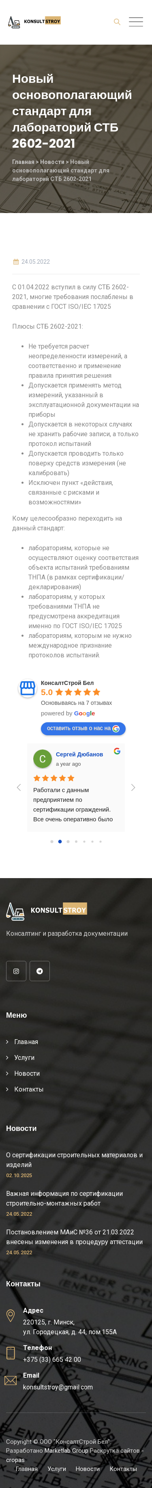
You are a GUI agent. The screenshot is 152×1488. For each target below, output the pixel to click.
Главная (26, 1042)
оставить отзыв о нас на (83, 728)
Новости (27, 1073)
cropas (15, 1460)
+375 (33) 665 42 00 (52, 1359)
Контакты (29, 1089)
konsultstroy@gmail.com (58, 1387)
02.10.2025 (19, 1175)
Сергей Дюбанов (79, 754)
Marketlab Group (66, 1450)
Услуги (24, 1058)
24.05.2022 (19, 1214)
